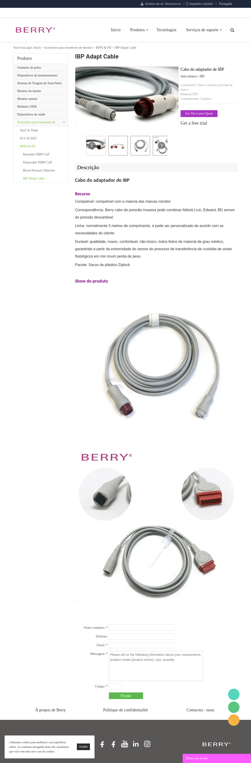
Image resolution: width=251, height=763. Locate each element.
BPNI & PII (103, 47)
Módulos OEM (26, 106)
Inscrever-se (173, 4)
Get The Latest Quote (199, 113)
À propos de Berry (50, 710)
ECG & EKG (28, 138)
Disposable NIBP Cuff (37, 162)
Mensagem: (99, 654)
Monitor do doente (29, 91)
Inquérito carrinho (201, 4)
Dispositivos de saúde (31, 114)
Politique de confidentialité (125, 710)
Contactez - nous (200, 710)
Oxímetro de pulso (29, 67)
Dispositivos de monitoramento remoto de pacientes (37, 76)
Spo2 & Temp (29, 130)
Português (225, 4)
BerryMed (234, 694)
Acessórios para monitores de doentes (68, 47)
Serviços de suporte (202, 30)
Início (115, 30)
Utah (197, 210)
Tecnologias (166, 30)
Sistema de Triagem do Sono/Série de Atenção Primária (39, 84)
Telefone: (101, 636)
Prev (92, 145)
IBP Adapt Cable (125, 47)
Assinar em (152, 4)
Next (161, 145)
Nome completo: (96, 627)
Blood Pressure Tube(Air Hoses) (39, 171)
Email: (102, 645)
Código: (101, 686)
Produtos (137, 30)
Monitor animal (27, 99)
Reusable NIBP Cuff (36, 154)
